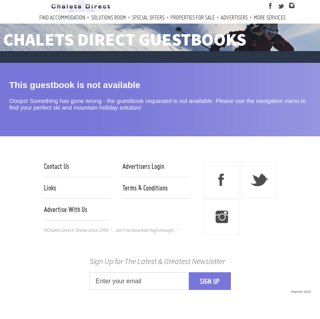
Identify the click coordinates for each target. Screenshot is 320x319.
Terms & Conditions (145, 187)
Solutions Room (108, 17)
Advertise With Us (65, 209)
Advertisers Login (143, 166)
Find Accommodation (62, 17)
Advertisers (234, 17)
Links (50, 187)
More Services (269, 17)
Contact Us (56, 166)
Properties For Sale (192, 17)
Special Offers (148, 17)
